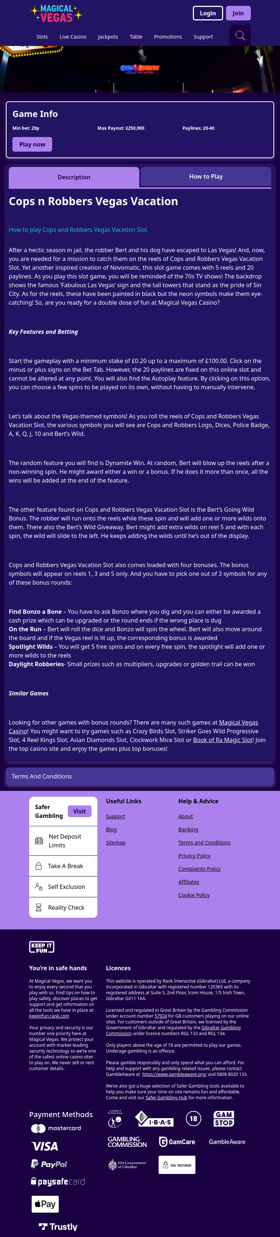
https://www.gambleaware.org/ (174, 1074)
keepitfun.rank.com (49, 1016)
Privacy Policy (194, 855)
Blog (111, 829)
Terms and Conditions (204, 842)
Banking (188, 829)
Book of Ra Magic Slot (223, 740)
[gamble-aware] (63, 948)
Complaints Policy (199, 868)
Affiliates (188, 881)
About (185, 816)
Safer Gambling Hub (166, 1097)
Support (115, 816)
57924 (161, 1016)
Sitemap (116, 842)
